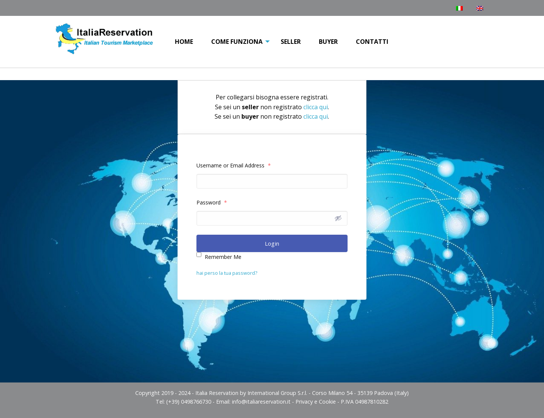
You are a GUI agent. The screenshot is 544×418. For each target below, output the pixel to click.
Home (184, 41)
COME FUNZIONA (237, 41)
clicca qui (315, 107)
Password (211, 202)
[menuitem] (184, 42)
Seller (291, 41)
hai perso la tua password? (226, 272)
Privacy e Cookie (315, 401)
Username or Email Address (233, 165)
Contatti (372, 41)
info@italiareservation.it (261, 401)
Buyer (328, 41)
